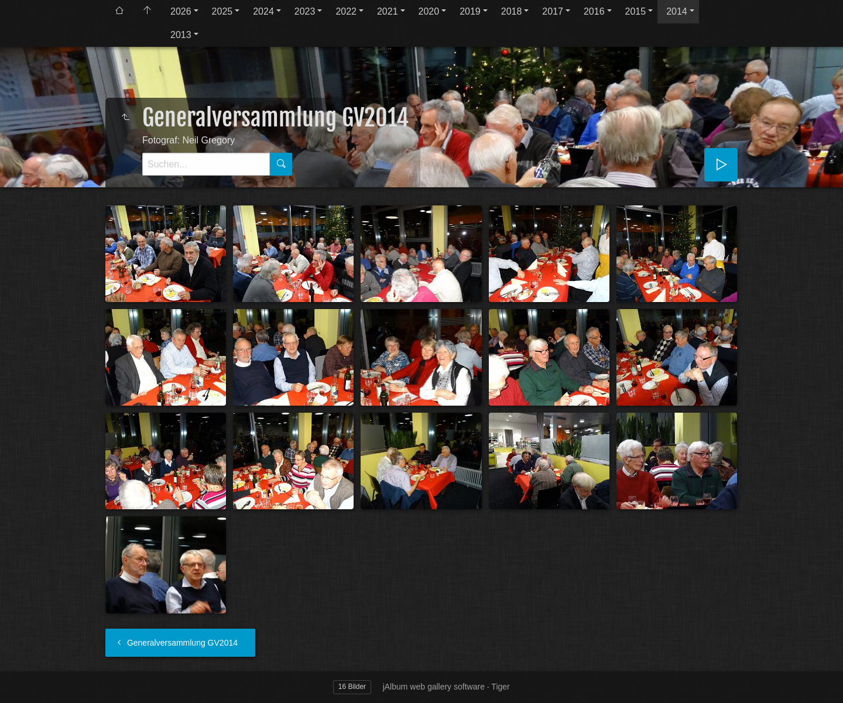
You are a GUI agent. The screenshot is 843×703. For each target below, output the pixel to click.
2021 (387, 11)
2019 (470, 11)
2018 (511, 11)
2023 (305, 11)
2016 (594, 11)
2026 (180, 11)
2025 (222, 11)
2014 (676, 11)
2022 (346, 11)
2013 (180, 35)
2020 (429, 11)
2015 (635, 11)
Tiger (500, 686)
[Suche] (206, 164)
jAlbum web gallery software (434, 686)
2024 (263, 11)
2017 (552, 11)
